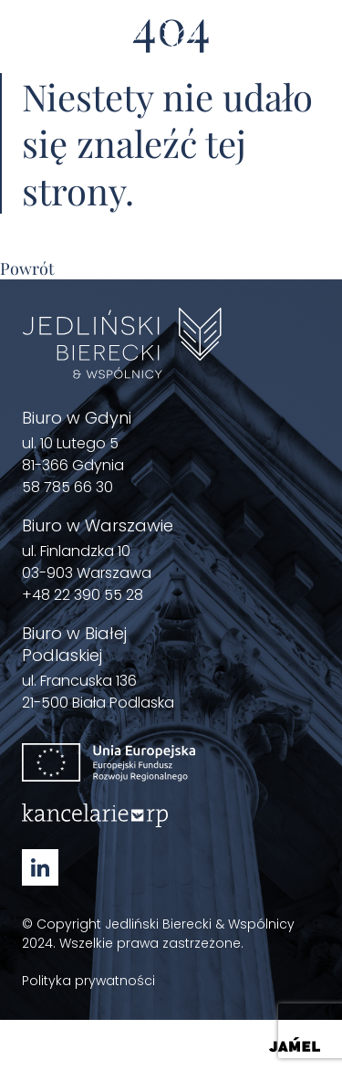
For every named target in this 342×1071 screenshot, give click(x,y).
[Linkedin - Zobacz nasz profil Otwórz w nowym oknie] (40, 867)
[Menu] (309, 47)
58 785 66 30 (67, 487)
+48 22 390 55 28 (82, 594)
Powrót (27, 268)
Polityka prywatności (88, 980)
